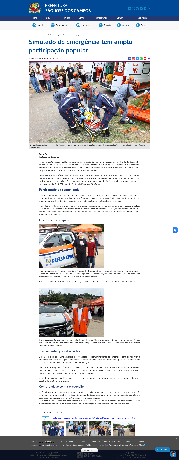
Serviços (49, 18)
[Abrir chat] (173, 454)
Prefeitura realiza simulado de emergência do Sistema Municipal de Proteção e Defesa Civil (94, 417)
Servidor (82, 18)
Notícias (66, 18)
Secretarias (142, 18)
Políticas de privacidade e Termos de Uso (126, 445)
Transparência (101, 18)
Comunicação (123, 18)
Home (34, 18)
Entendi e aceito (89, 450)
